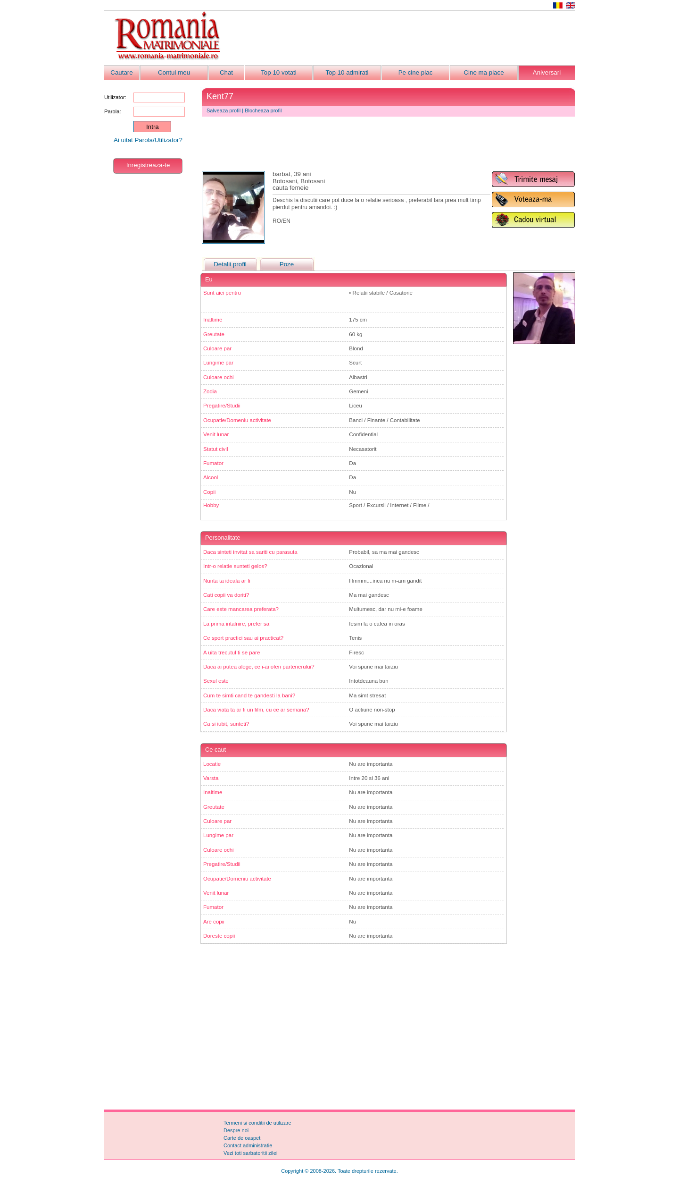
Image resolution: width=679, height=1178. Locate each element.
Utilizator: (115, 97)
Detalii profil (230, 264)
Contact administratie (248, 1145)
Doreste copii (219, 936)
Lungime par (218, 362)
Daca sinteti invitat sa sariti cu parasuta (250, 552)
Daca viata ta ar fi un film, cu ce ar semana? (256, 709)
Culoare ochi (218, 377)
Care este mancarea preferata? (241, 609)
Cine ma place (484, 72)
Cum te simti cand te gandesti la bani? (249, 695)
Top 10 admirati (346, 72)
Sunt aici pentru (222, 293)
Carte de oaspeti (243, 1138)
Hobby (211, 505)
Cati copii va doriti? (226, 595)
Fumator (213, 463)
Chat (226, 72)
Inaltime (212, 319)
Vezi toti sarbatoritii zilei (250, 1153)
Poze (287, 264)
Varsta (210, 778)
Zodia (210, 391)
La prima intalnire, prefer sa (236, 624)
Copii (209, 492)
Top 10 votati (279, 72)
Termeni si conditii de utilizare (257, 1123)
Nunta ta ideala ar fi (226, 581)
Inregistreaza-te (148, 165)
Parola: (112, 111)
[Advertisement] (403, 38)
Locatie (212, 764)
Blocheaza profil (263, 110)
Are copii (213, 921)
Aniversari (547, 72)
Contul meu (174, 72)
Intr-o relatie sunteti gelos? (235, 566)
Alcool (210, 477)
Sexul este (216, 681)
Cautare (121, 72)
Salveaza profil (223, 110)
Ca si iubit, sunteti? (226, 724)
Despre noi (236, 1130)
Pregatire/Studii (221, 405)
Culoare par (217, 348)
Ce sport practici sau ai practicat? (243, 638)
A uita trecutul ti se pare (231, 652)
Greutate (213, 334)
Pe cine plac (415, 72)
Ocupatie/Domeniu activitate (237, 420)
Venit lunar (216, 434)
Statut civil (215, 449)
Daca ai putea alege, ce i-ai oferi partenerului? (259, 667)
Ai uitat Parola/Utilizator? (148, 140)
